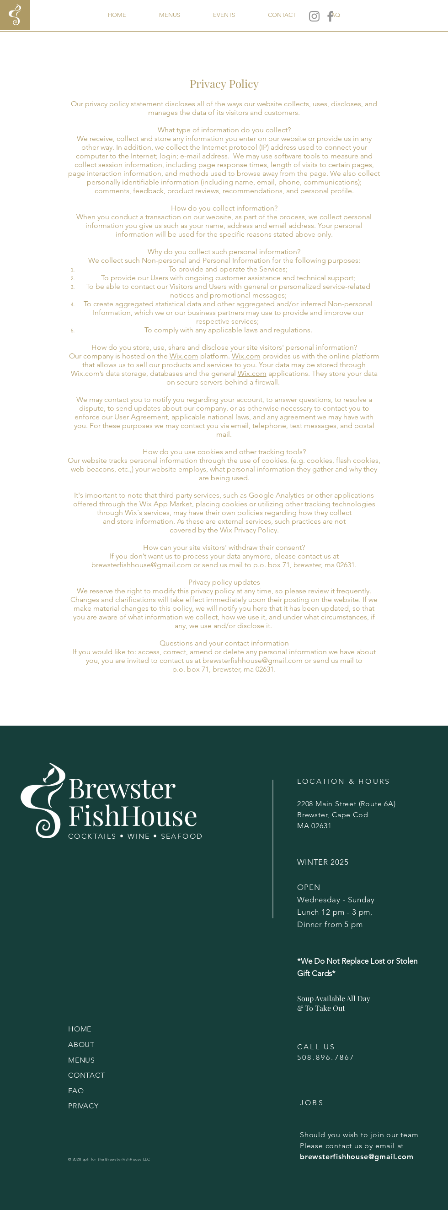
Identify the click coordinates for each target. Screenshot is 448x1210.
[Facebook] (330, 16)
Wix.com (184, 356)
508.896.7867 (326, 1057)
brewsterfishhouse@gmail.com (141, 564)
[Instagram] (314, 16)
